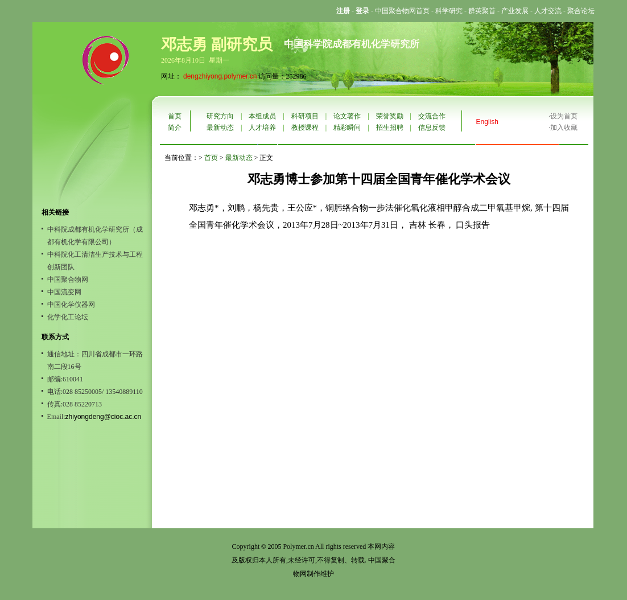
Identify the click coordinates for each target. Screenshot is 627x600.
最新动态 (220, 127)
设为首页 (564, 116)
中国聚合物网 (67, 279)
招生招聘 (389, 127)
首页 (175, 116)
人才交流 (548, 11)
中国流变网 (64, 292)
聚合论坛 (581, 11)
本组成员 (262, 116)
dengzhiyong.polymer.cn (220, 76)
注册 (343, 11)
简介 (175, 127)
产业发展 (515, 11)
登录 (362, 11)
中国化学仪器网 (71, 305)
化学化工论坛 (67, 317)
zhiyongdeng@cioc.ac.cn (103, 417)
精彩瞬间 (347, 127)
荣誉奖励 (389, 116)
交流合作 (432, 116)
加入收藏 (564, 127)
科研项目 (305, 116)
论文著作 (347, 116)
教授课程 (305, 127)
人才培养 (262, 127)
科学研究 (449, 11)
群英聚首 (482, 11)
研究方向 (220, 116)
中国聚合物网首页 (402, 11)
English (487, 122)
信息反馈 (432, 127)
